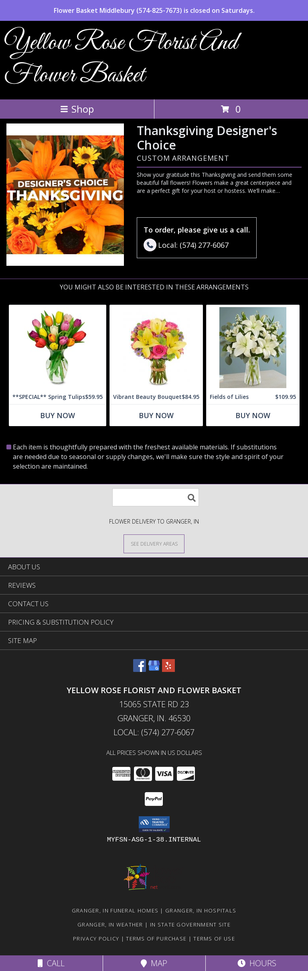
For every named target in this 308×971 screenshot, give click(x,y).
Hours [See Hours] (256, 963)
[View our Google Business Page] (154, 669)
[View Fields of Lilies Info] (253, 347)
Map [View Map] (154, 963)
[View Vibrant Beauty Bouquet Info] (156, 347)
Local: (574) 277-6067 (154, 732)
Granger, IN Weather (110, 924)
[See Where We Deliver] (154, 543)
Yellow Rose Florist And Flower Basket (120, 59)
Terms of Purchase (156, 938)
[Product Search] (155, 497)
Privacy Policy (96, 938)
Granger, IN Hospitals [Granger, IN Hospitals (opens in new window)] (200, 910)
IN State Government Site (190, 924)
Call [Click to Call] (51, 963)
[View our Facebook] (139, 669)
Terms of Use (214, 938)
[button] (154, 824)
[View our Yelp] (168, 669)
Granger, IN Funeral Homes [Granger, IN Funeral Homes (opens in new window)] (115, 910)
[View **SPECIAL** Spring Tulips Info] (57, 347)
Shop (77, 108)
